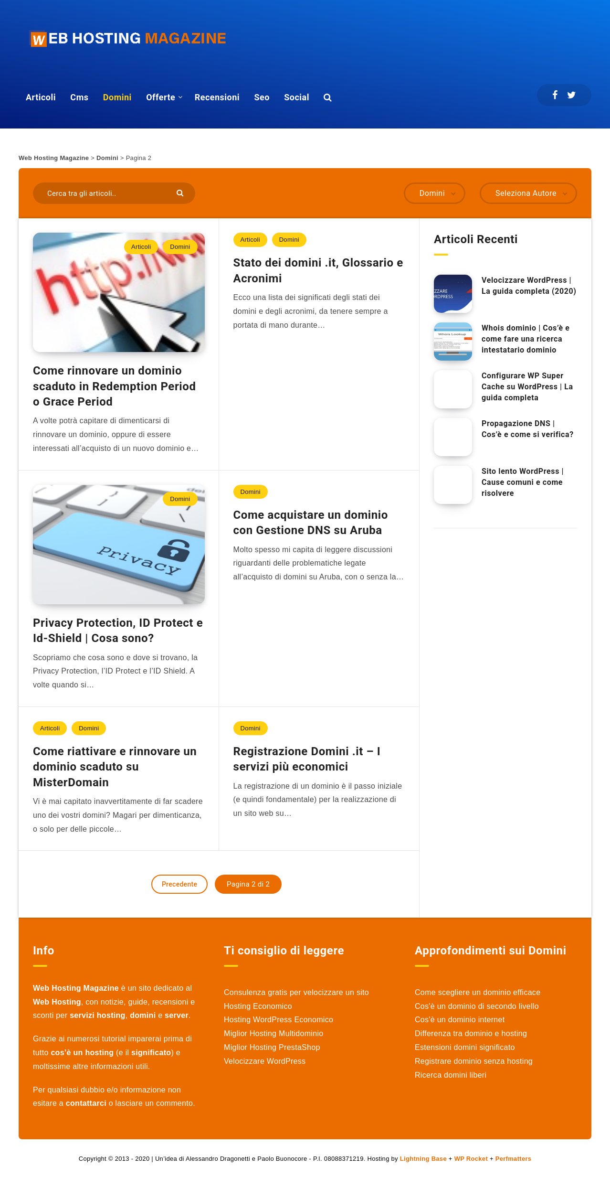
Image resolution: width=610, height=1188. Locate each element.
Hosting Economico (258, 1006)
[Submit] (181, 192)
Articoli (41, 97)
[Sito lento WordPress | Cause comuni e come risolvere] (453, 485)
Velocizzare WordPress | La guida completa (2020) (529, 286)
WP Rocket (471, 1158)
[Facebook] (554, 95)
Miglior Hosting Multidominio (273, 1033)
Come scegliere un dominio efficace (477, 992)
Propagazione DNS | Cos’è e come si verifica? (528, 429)
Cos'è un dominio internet (460, 1020)
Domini (117, 97)
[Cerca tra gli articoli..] (114, 193)
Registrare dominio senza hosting (474, 1061)
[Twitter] (571, 95)
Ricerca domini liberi (450, 1075)
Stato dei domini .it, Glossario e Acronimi (318, 270)
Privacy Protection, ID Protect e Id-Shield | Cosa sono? (118, 630)
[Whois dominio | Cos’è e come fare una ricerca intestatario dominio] (453, 341)
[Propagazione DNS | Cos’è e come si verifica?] (453, 437)
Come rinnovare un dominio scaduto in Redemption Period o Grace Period (114, 386)
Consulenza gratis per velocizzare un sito (296, 992)
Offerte (160, 97)
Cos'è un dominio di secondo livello (477, 1006)
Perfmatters (513, 1158)
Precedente (179, 884)
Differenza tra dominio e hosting (471, 1033)
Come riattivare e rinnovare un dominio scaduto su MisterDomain (115, 767)
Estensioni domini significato (465, 1047)
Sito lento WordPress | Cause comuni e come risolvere (523, 482)
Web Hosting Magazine (54, 157)
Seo (261, 97)
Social (296, 97)
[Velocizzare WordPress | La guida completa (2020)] (453, 294)
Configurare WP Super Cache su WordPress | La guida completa (527, 386)
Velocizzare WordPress (264, 1061)
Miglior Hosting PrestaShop (272, 1047)
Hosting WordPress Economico (278, 1020)
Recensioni (217, 97)
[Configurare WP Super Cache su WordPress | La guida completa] (453, 389)
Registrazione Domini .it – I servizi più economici (307, 759)
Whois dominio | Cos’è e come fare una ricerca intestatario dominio (526, 338)
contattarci (86, 1103)
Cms (79, 97)
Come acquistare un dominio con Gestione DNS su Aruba (310, 522)
